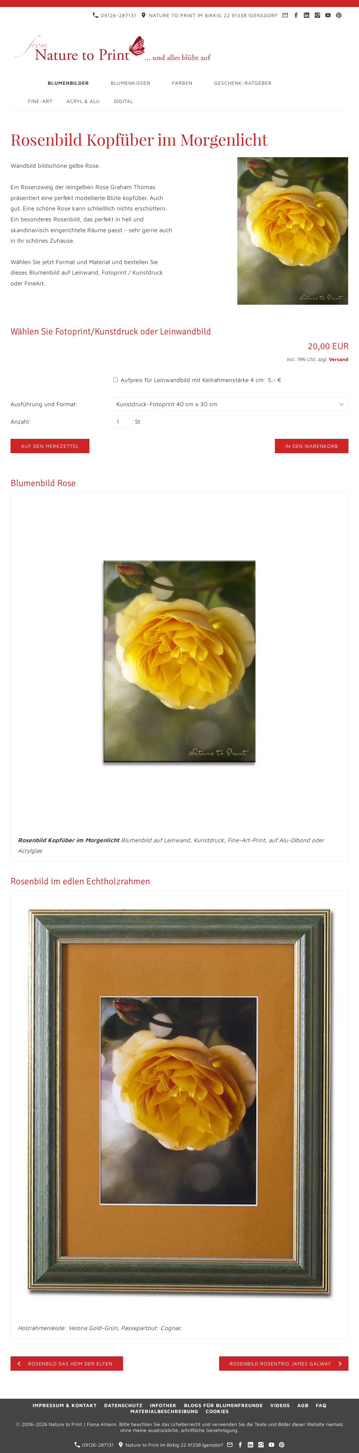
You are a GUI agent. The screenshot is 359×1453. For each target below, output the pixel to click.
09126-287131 (114, 15)
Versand (338, 359)
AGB (303, 1405)
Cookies (217, 1411)
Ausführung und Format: (44, 404)
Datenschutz (123, 1405)
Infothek (163, 1405)
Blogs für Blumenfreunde (223, 1405)
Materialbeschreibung (164, 1411)
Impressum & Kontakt (65, 1405)
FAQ (321, 1405)
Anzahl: (21, 421)
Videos (280, 1405)
